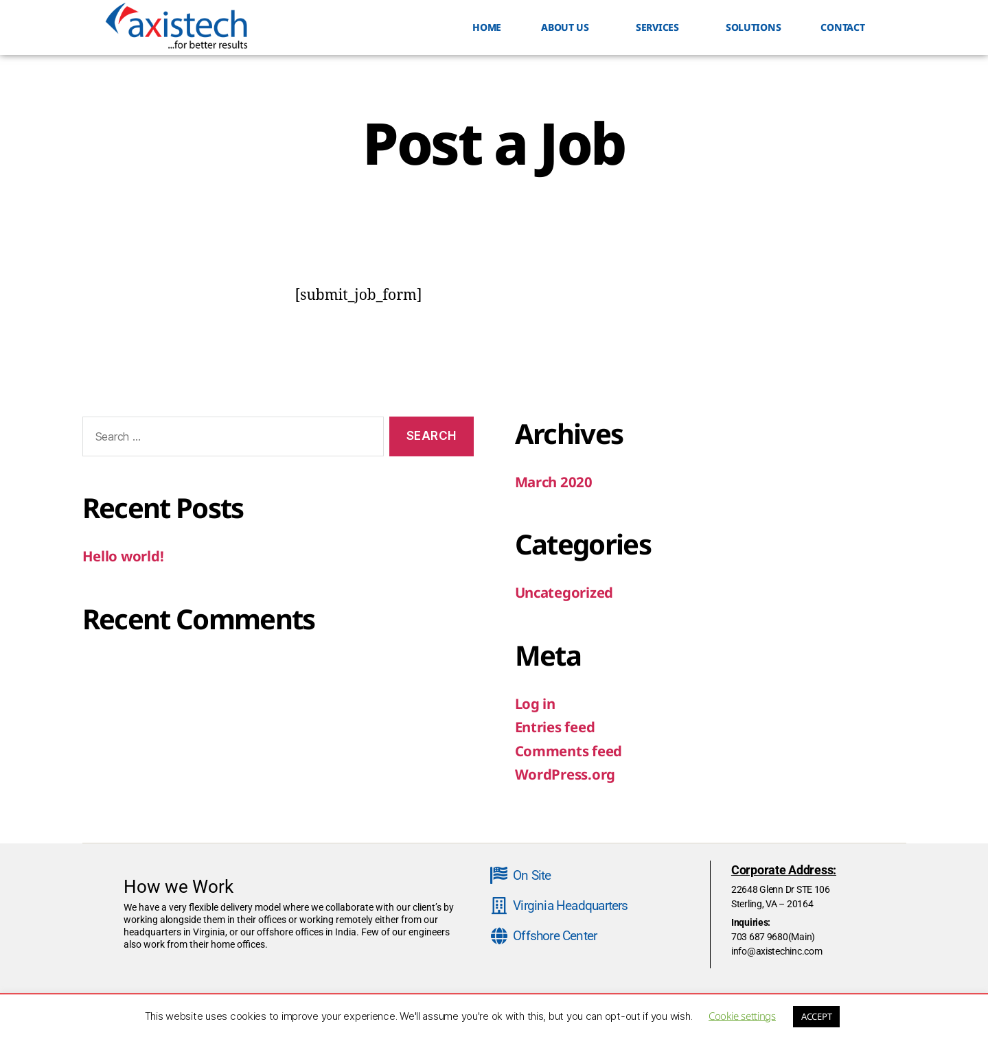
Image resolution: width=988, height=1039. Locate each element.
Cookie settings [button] (742, 1016)
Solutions (753, 27)
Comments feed (570, 750)
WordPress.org (566, 774)
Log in (536, 703)
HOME (486, 27)
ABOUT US (568, 27)
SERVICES (661, 27)
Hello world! (123, 555)
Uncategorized (566, 592)
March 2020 (555, 481)
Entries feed (557, 726)
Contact (842, 27)
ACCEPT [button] (816, 1016)
